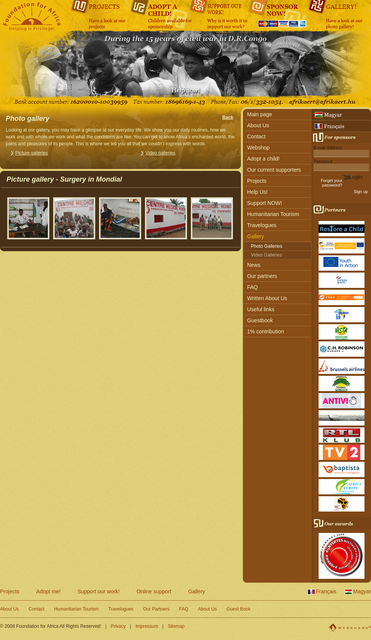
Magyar (362, 591)
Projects (257, 181)
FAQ (252, 287)
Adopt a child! (263, 159)
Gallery (255, 236)
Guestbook (260, 320)
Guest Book (238, 609)
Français (326, 591)
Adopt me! (48, 591)
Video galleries (160, 153)
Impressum (146, 626)
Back (227, 117)
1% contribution (265, 331)
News (253, 265)
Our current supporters (274, 170)
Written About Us (267, 298)
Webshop (258, 148)
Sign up (361, 191)
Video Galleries (266, 255)
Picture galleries (31, 153)
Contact (256, 136)
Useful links (261, 309)
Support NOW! (264, 203)
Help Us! (257, 192)
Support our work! (98, 591)
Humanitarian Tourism (273, 214)
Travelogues (262, 225)
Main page (259, 114)
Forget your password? (331, 182)
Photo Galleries (266, 246)
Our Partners (156, 609)
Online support (154, 591)
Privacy (118, 626)
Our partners (262, 276)
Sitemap (176, 626)
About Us (258, 125)
